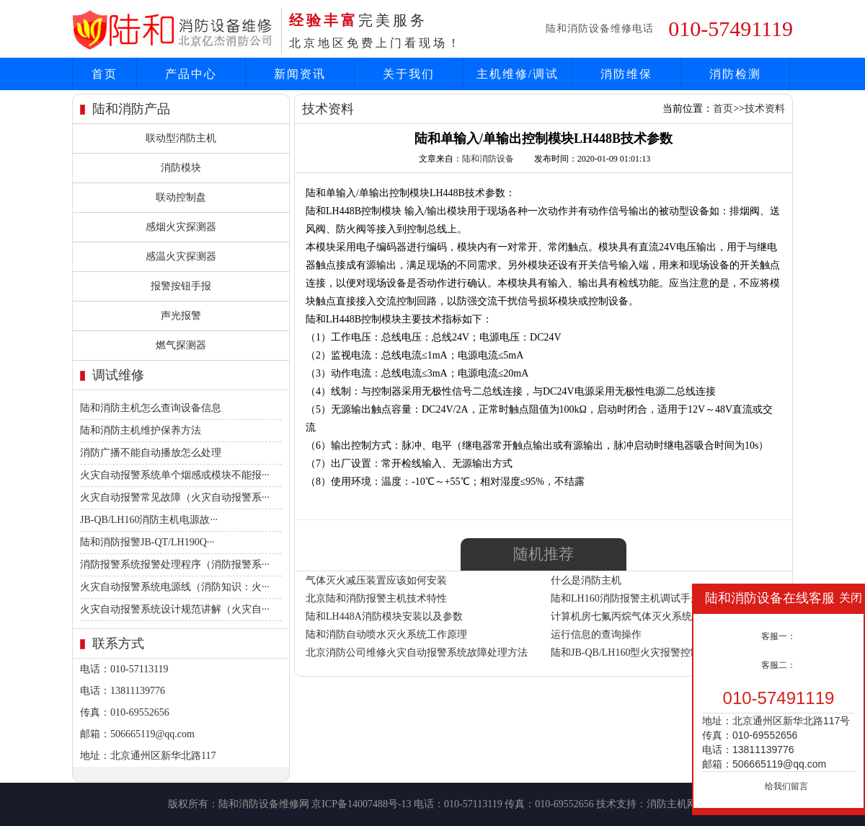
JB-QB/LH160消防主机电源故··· (149, 519)
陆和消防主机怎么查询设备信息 (150, 408)
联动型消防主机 (181, 138)
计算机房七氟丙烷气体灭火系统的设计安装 (646, 616)
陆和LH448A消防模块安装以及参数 (384, 616)
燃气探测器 (181, 345)
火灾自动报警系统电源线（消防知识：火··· (175, 586)
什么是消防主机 (586, 580)
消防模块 (181, 167)
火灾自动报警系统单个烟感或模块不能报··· (175, 475)
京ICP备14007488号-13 (361, 804)
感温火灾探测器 (181, 256)
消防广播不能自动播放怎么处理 (150, 452)
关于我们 (409, 74)
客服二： (778, 665)
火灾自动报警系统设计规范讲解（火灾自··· (175, 609)
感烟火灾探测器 (181, 226)
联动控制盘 (181, 197)
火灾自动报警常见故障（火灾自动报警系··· (175, 497)
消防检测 (735, 74)
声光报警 (181, 315)
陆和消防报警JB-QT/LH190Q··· (147, 542)
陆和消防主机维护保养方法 (140, 430)
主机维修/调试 (517, 74)
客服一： (778, 636)
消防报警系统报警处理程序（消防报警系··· (175, 564)
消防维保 (626, 74)
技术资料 (765, 108)
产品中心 (191, 74)
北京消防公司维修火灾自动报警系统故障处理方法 (417, 652)
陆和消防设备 (488, 159)
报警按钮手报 (181, 286)
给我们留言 (786, 786)
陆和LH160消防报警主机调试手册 (626, 598)
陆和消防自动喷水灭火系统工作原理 (386, 634)
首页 (104, 74)
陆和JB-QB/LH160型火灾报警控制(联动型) (644, 652)
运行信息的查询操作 (596, 634)
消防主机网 (672, 804)
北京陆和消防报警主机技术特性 (376, 598)
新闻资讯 (300, 74)
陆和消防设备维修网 (263, 804)
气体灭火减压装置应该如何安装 (376, 580)
